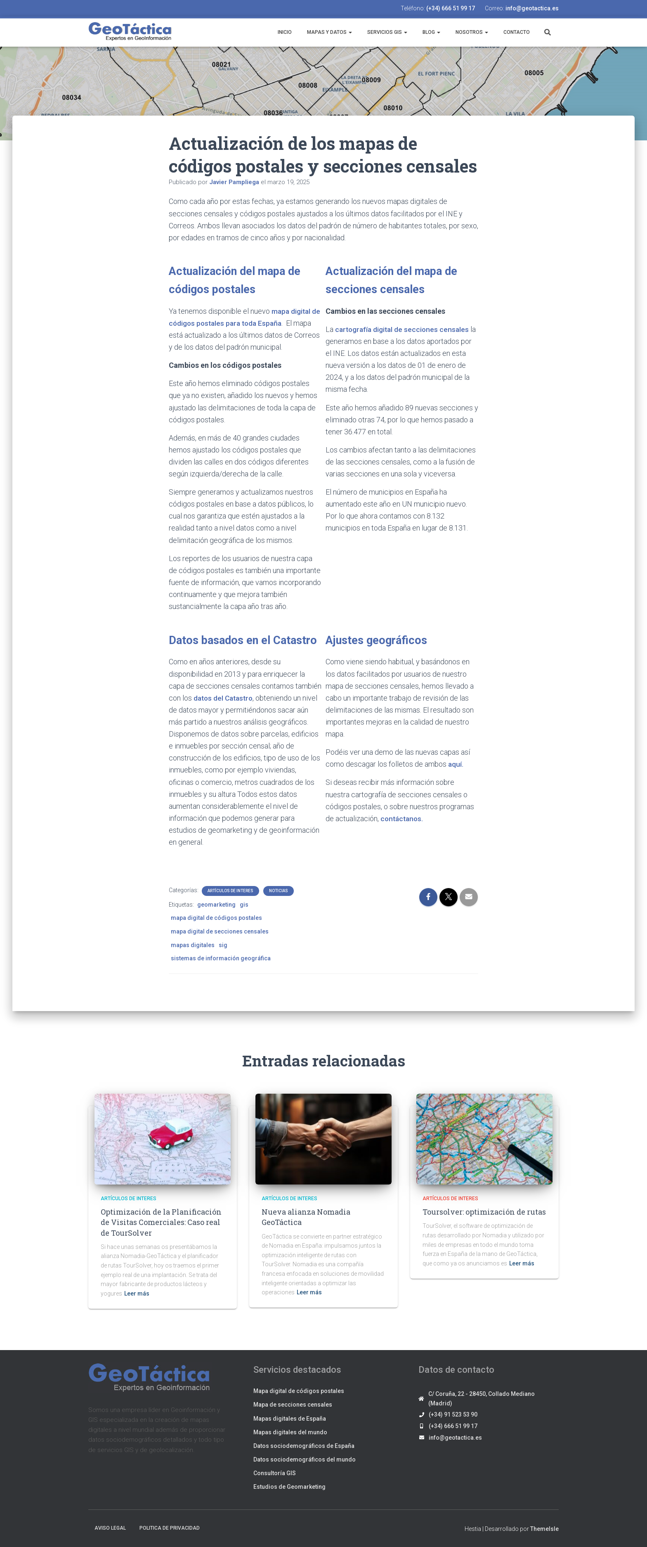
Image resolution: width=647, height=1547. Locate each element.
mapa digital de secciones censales (220, 931)
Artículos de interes (230, 890)
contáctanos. (402, 818)
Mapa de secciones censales (292, 1404)
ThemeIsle (544, 1529)
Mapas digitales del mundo (290, 1432)
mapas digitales (193, 945)
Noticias (278, 890)
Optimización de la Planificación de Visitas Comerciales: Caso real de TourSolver (161, 1222)
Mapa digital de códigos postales (298, 1391)
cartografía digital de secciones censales (403, 329)
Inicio (284, 32)
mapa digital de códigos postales (216, 917)
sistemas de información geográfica (221, 958)
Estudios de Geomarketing (289, 1486)
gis (244, 904)
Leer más (136, 1293)
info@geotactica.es (532, 8)
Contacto (516, 32)
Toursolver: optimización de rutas (484, 1212)
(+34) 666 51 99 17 (450, 8)
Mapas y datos (329, 32)
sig (223, 945)
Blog (430, 32)
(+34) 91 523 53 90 (453, 1414)
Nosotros (471, 32)
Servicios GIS (386, 32)
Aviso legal (110, 1528)
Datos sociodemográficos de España (303, 1446)
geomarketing (216, 904)
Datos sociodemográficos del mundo (304, 1459)
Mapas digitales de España (289, 1418)
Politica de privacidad (169, 1528)
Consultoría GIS (274, 1473)
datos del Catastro (225, 698)
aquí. (456, 764)
